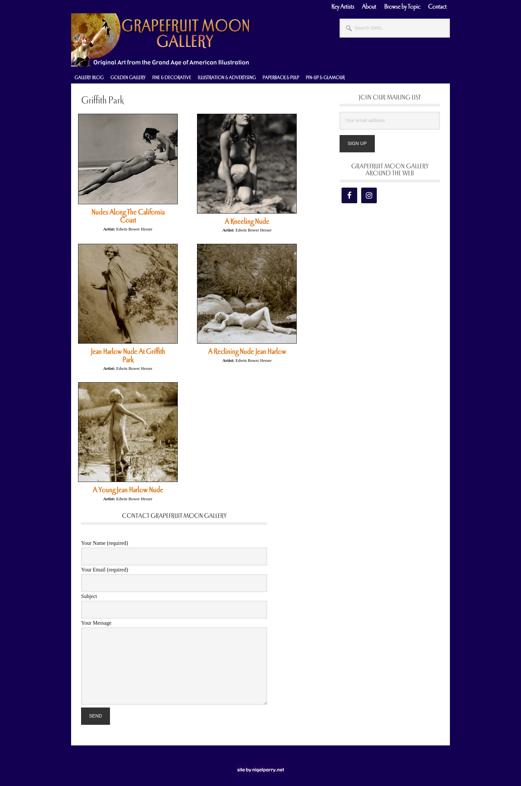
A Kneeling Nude (247, 221)
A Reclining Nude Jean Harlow (247, 351)
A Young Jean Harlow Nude (128, 490)
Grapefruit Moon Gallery (161, 40)
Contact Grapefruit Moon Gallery (174, 516)
